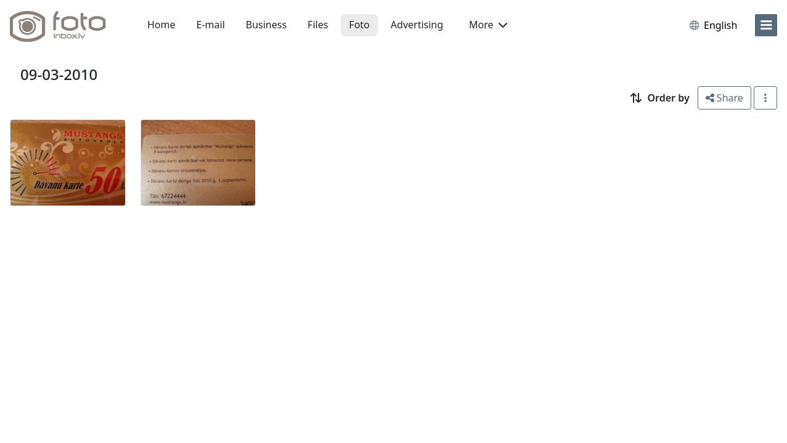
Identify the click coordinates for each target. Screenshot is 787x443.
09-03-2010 (58, 74)
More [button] (488, 24)
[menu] (766, 25)
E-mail (211, 24)
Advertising (417, 24)
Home (161, 24)
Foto (359, 24)
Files (318, 24)
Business (266, 24)
